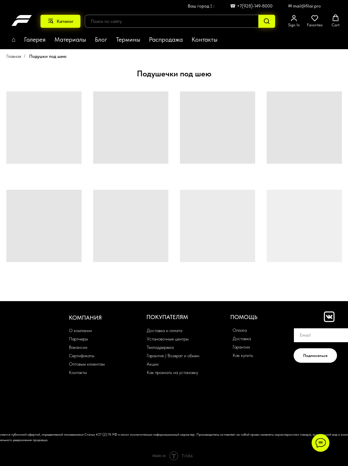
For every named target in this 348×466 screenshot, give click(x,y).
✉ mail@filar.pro (304, 6)
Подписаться (315, 355)
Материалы (70, 39)
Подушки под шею (48, 56)
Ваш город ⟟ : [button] (201, 6)
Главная (13, 56)
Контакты (205, 39)
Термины (128, 39)
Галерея (35, 39)
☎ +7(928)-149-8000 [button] (251, 6)
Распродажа (166, 39)
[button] (294, 20)
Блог (101, 39)
